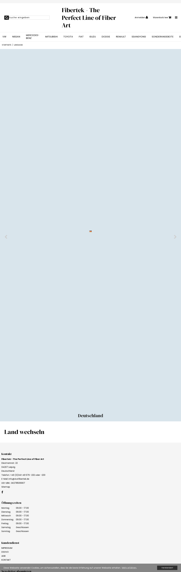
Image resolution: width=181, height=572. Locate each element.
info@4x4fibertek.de (19, 478)
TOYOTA (68, 36)
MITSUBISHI (51, 36)
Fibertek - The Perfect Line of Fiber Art (89, 17)
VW (4, 36)
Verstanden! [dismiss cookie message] (167, 568)
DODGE (106, 36)
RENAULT (121, 36)
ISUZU (92, 36)
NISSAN (16, 36)
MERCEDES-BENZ (32, 37)
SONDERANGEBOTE (162, 36)
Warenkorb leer (162, 18)
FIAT (81, 36)
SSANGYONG (139, 36)
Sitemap (5, 486)
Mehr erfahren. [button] (129, 567)
